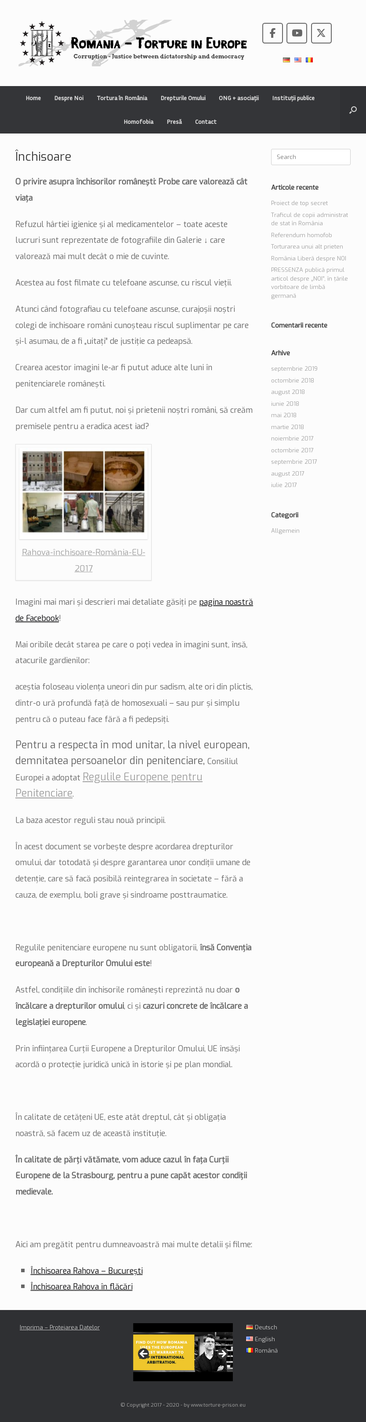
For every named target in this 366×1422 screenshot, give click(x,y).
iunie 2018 (285, 404)
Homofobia (138, 121)
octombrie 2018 (292, 380)
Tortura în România (122, 97)
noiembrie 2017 (292, 438)
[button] (353, 110)
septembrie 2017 (294, 462)
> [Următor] (221, 1354)
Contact (206, 121)
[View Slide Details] (183, 1352)
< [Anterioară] (144, 1354)
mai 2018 (284, 415)
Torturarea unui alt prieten (307, 246)
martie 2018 (287, 427)
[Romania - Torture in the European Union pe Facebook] (272, 33)
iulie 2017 (284, 485)
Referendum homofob (301, 235)
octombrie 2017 (292, 450)
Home (33, 97)
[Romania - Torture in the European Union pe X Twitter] (321, 33)
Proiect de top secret (299, 203)
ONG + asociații (239, 97)
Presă (174, 121)
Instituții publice (293, 97)
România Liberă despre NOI (308, 258)
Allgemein (285, 530)
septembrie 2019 (294, 368)
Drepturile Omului (183, 97)
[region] (183, 1356)
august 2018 (288, 392)
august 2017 (287, 473)
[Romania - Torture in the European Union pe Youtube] (296, 33)
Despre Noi (68, 97)
